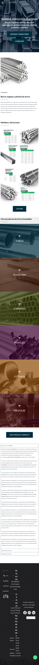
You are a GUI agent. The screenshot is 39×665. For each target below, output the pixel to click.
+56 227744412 (15, 610)
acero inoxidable (13, 472)
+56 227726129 (15, 608)
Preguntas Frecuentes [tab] (6, 554)
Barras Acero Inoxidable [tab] (7, 445)
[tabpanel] (19, 498)
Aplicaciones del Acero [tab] (6, 550)
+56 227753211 (15, 613)
